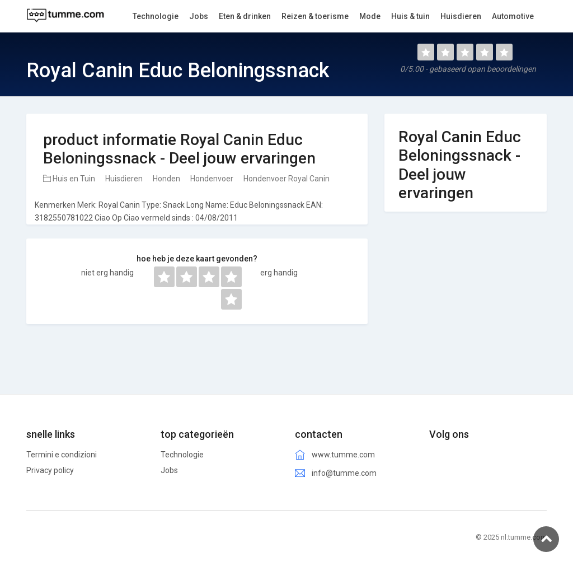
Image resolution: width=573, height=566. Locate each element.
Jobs (169, 470)
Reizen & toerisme (315, 16)
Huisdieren (124, 178)
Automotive (513, 16)
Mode (370, 16)
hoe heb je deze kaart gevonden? (197, 258)
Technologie (182, 454)
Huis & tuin (410, 16)
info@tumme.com (344, 473)
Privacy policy (50, 470)
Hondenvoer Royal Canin (286, 178)
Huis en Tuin (69, 178)
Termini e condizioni (61, 454)
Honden (166, 178)
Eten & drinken (245, 16)
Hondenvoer (211, 178)
